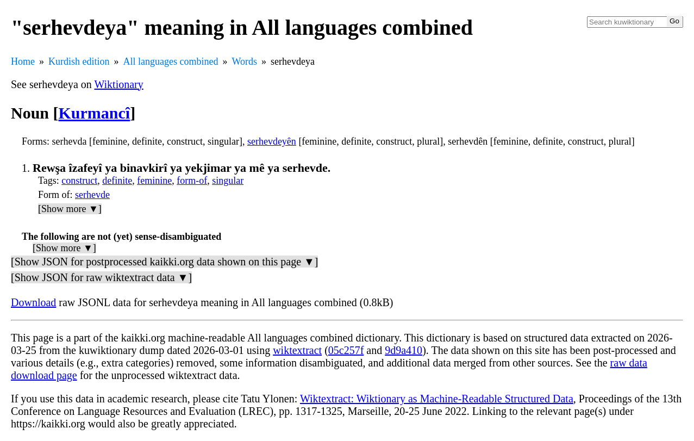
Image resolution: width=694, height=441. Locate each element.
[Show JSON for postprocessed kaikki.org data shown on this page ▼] (164, 262)
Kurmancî (94, 113)
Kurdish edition (79, 61)
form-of (192, 180)
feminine (154, 180)
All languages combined (170, 61)
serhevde (92, 194)
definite (117, 180)
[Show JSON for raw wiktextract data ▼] (101, 277)
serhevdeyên (271, 141)
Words (244, 61)
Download (33, 302)
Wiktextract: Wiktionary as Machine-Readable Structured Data (436, 399)
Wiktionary (118, 84)
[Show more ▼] (70, 208)
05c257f (346, 350)
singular (227, 180)
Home (23, 61)
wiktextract (297, 350)
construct (79, 180)
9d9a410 (403, 350)
